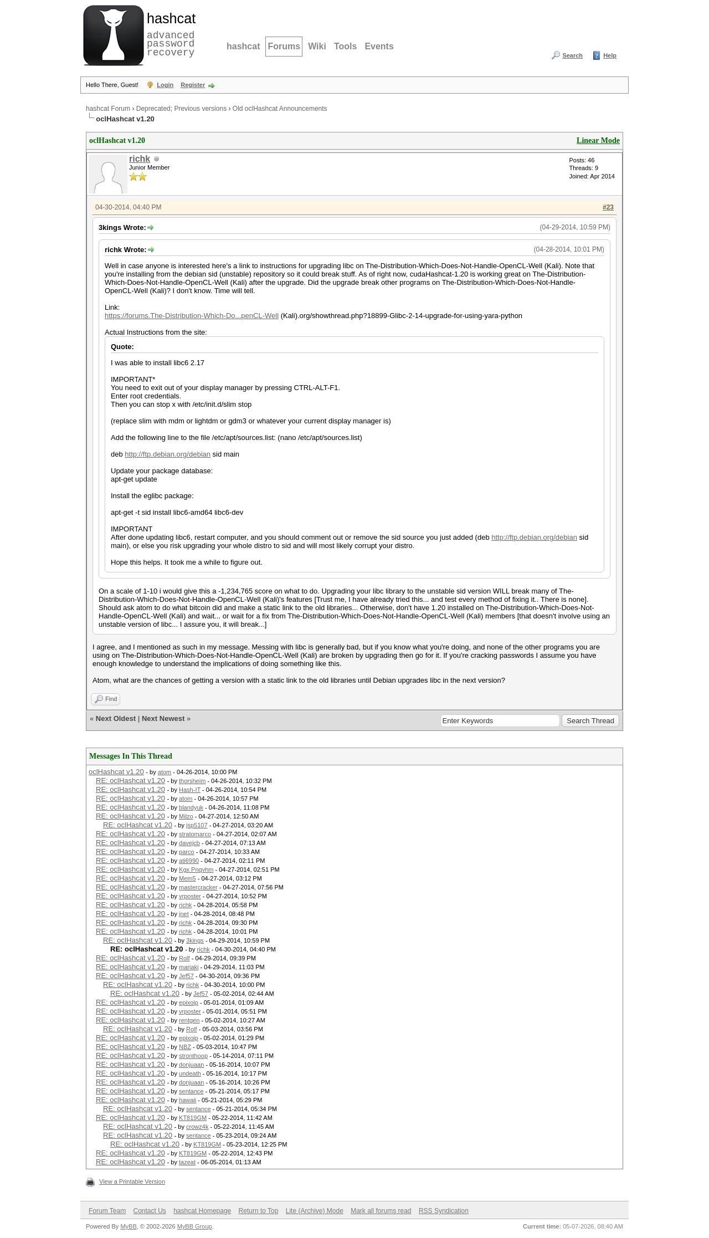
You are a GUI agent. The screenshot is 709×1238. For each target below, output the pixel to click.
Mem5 (187, 878)
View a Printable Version (132, 1181)
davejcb (189, 843)
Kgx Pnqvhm (196, 869)
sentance (191, 1091)
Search (572, 55)
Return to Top (259, 1211)
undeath (190, 1073)
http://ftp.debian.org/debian (167, 454)
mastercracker (198, 887)
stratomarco (195, 834)
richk (139, 158)
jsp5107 (197, 825)
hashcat (243, 46)
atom (164, 772)
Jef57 (186, 976)
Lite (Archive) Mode (314, 1211)
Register (193, 84)
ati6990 (189, 860)
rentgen (189, 1020)
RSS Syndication (444, 1211)
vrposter (190, 896)
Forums (284, 46)
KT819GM (193, 1117)
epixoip (188, 1002)
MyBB (128, 1226)
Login (165, 84)
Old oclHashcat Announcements (280, 108)
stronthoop (193, 1055)
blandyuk (191, 807)
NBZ (185, 1046)
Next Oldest (116, 718)
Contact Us (149, 1211)
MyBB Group (194, 1226)
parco (186, 851)
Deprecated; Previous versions (181, 108)
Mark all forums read (381, 1211)
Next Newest (163, 718)
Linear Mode (598, 140)
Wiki (317, 46)
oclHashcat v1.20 (116, 772)
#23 (608, 207)
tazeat (187, 1162)
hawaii (187, 1100)
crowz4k (197, 1126)
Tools (345, 46)
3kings (195, 940)
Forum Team (107, 1211)
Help (609, 55)
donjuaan (191, 1064)
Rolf (184, 958)
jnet (184, 913)
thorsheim (192, 780)
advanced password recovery (169, 34)
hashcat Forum (108, 108)
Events (378, 46)
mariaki (188, 967)
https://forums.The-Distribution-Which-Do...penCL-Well (192, 315)
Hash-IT (190, 789)
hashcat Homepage (202, 1211)
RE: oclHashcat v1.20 (130, 780)
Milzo (186, 816)
